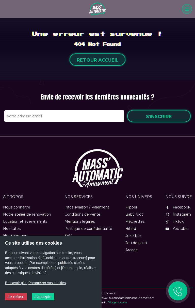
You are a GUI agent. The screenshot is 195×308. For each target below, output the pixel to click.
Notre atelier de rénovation (27, 214)
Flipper (131, 207)
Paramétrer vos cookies (47, 283)
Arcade (131, 250)
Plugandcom (117, 302)
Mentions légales (79, 221)
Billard (130, 228)
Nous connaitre (16, 207)
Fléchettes (134, 221)
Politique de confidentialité (88, 228)
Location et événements (25, 221)
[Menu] (187, 9)
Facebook (178, 207)
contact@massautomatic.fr (133, 298)
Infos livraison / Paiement (86, 207)
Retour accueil (98, 60)
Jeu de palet (136, 243)
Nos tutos (12, 228)
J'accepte (43, 297)
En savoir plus (16, 283)
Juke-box (133, 235)
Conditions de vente (82, 214)
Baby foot (134, 214)
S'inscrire (159, 116)
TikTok (175, 221)
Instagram (178, 214)
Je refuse (16, 297)
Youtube (177, 228)
